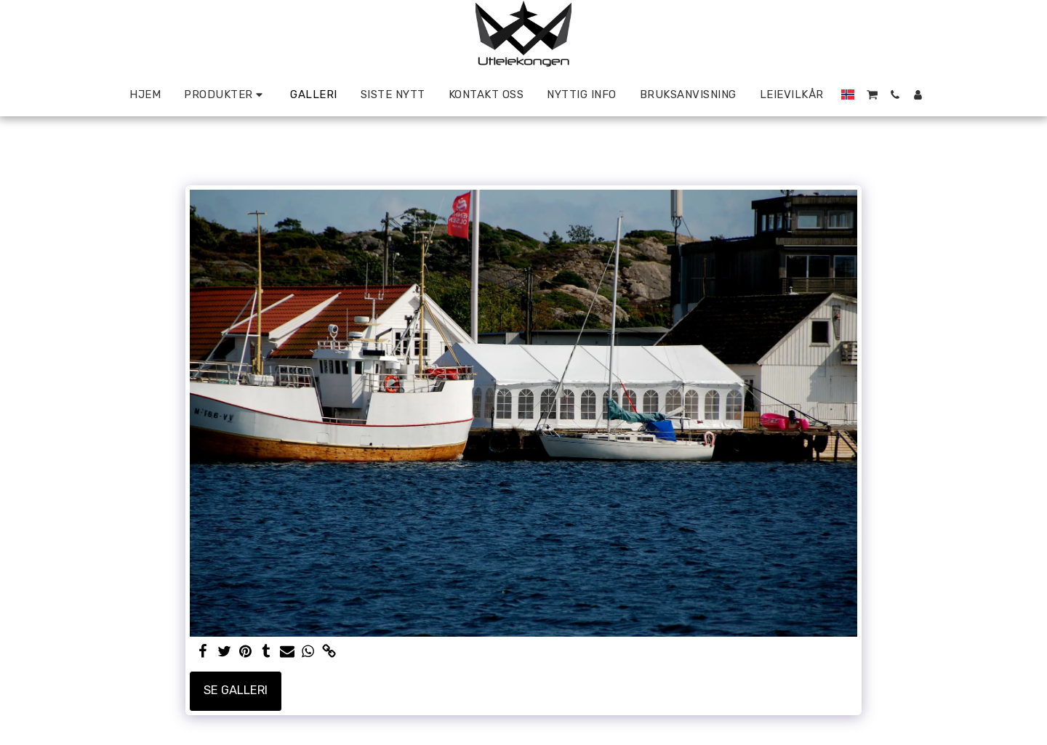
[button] (872, 95)
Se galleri (236, 690)
